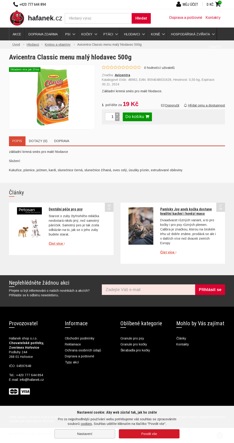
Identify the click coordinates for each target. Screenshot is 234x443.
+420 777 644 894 (29, 375)
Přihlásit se (210, 289)
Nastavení (84, 434)
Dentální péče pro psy (66, 209)
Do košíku (137, 116)
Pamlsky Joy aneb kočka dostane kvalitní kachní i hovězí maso (186, 211)
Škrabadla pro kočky (135, 350)
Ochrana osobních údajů (83, 350)
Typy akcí (72, 362)
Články (181, 338)
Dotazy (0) (38, 141)
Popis (17, 141)
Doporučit (170, 105)
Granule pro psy (132, 338)
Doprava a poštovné (185, 18)
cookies (86, 424)
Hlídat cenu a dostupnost (204, 105)
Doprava (61, 141)
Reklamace (73, 344)
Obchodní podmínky (79, 338)
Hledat (141, 18)
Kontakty (212, 18)
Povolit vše (149, 434)
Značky (215, 47)
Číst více (57, 243)
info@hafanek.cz (32, 379)
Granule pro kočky (133, 344)
